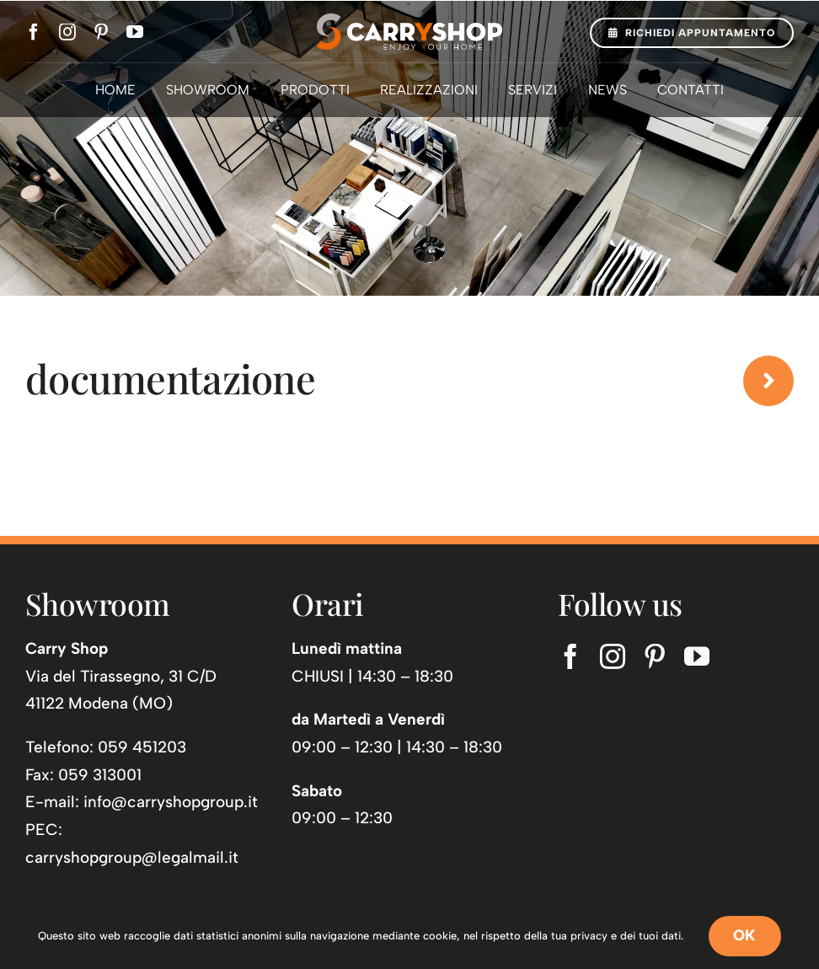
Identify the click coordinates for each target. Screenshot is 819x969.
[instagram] (67, 32)
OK (745, 935)
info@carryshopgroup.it (170, 801)
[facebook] (33, 32)
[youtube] (134, 32)
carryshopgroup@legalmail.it (131, 857)
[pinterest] (101, 32)
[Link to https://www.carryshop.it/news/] (768, 381)
